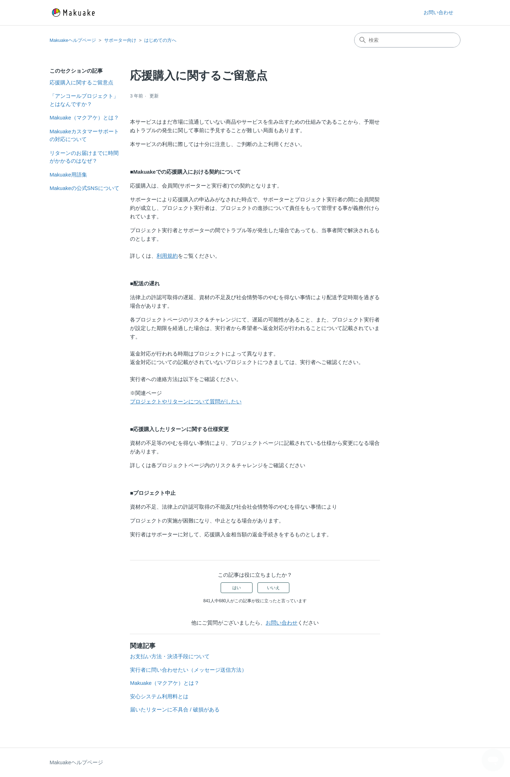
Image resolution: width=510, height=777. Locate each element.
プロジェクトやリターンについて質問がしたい (186, 401)
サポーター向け (120, 40)
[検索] (407, 40)
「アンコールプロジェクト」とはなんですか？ (84, 100)
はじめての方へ (160, 40)
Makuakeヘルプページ (73, 40)
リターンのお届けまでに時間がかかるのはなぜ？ (84, 157)
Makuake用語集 (68, 175)
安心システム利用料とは (159, 696)
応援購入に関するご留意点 (81, 82)
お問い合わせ (438, 12)
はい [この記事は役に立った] (236, 587)
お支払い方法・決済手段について (170, 656)
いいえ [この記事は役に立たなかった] (273, 587)
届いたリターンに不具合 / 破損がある (175, 709)
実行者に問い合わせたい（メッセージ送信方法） (188, 670)
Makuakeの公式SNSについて (84, 188)
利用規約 (167, 256)
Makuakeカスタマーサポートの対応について (84, 135)
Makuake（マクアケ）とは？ (84, 117)
